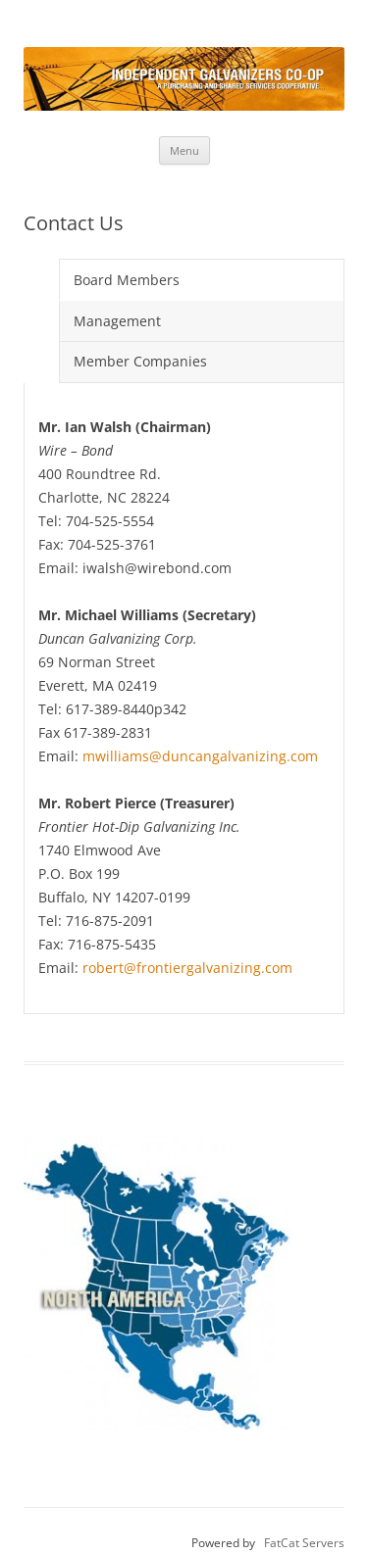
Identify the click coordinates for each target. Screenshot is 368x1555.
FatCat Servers (304, 1542)
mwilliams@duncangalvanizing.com (200, 756)
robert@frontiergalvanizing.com (187, 967)
